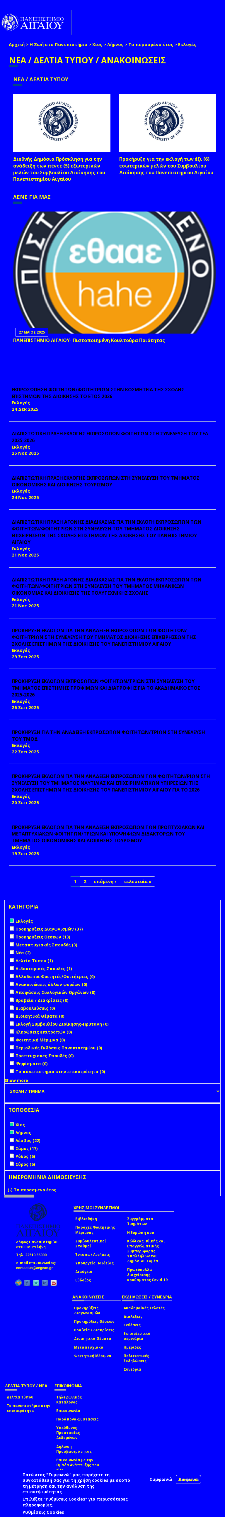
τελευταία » (137, 881)
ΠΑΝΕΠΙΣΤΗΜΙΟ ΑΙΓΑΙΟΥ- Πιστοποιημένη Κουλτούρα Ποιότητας (89, 340)
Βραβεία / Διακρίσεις (94, 1329)
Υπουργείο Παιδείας (94, 1263)
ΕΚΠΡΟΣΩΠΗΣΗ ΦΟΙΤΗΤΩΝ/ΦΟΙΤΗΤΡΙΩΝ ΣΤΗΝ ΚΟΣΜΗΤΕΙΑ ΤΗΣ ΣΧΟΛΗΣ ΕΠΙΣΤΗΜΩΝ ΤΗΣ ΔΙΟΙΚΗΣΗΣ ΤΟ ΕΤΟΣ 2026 (98, 393)
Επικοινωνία (68, 1410)
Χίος (97, 44)
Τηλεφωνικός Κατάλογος (69, 1400)
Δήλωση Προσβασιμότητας (74, 1449)
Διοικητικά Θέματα (92, 1338)
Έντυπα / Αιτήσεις (92, 1254)
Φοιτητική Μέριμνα (92, 1355)
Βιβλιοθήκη (86, 1218)
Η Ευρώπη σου (140, 1232)
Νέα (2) (23, 952)
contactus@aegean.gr (36, 1268)
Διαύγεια (84, 1271)
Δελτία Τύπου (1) (34, 960)
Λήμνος (115, 44)
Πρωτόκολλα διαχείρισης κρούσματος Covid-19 (147, 1274)
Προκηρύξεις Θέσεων (94, 1321)
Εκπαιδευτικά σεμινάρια (137, 1336)
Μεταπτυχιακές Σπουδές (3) (46, 945)
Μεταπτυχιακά (88, 1347)
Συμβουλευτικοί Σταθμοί (90, 1244)
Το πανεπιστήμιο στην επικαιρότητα (28, 1408)
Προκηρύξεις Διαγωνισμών (87, 1310)
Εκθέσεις (132, 1324)
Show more (16, 1080)
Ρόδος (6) (25, 1156)
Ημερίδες (132, 1347)
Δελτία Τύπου (20, 1397)
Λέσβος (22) (28, 1140)
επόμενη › (105, 881)
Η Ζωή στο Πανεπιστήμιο (58, 44)
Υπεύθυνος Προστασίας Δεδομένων (68, 1432)
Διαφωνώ (188, 1479)
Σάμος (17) (27, 1148)
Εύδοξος (83, 1280)
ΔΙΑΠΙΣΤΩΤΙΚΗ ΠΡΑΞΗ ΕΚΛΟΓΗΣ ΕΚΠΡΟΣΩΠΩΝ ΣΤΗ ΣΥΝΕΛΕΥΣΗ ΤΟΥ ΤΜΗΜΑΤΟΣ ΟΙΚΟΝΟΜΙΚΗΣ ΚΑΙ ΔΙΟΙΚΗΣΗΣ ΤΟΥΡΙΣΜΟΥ (106, 481)
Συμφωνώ (160, 1479)
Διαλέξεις (133, 1316)
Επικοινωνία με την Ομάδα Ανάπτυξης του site (77, 1464)
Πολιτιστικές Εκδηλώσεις (136, 1358)
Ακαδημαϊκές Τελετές (144, 1307)
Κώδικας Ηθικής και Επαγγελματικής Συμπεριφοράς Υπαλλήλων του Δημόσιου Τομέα (146, 1251)
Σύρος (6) (25, 1164)
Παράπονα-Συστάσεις (77, 1419)
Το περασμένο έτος (150, 44)
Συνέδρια (132, 1369)
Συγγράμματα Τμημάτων (140, 1221)
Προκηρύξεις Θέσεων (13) (43, 937)
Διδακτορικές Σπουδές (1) (44, 968)
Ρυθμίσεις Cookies (43, 1512)
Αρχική (17, 44)
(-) (11, 1190)
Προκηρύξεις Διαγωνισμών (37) (49, 929)
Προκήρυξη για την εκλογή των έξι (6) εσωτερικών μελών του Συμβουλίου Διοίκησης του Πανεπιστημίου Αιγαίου (166, 166)
